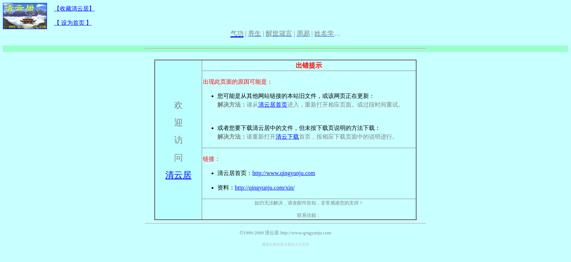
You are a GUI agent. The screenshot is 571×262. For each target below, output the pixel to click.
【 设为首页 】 (73, 23)
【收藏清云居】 (74, 8)
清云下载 (287, 137)
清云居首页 (272, 105)
